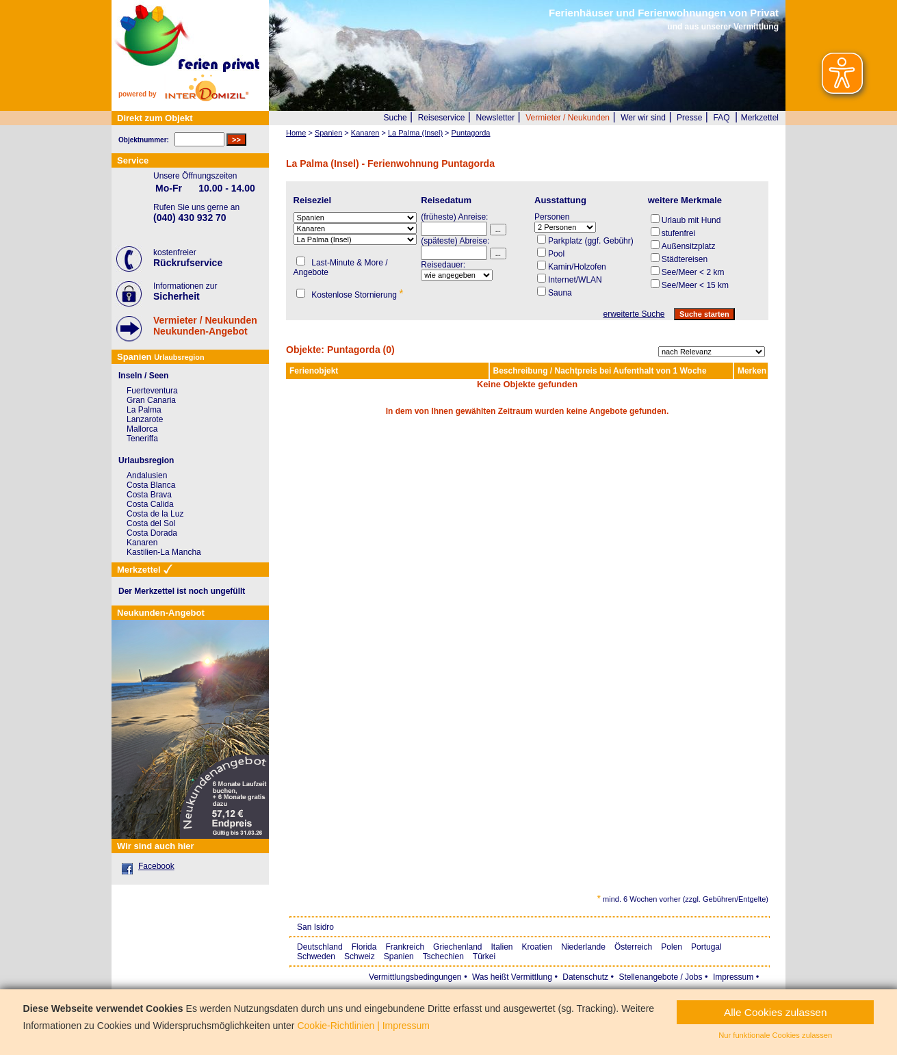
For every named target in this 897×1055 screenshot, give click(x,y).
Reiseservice (441, 117)
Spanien (399, 956)
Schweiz (359, 956)
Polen (671, 947)
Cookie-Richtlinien (335, 1025)
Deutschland (320, 947)
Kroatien (537, 947)
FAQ (722, 117)
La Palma (144, 410)
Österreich (633, 947)
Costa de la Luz (155, 514)
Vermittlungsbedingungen (415, 977)
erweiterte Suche (633, 314)
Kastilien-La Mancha (164, 552)
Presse (689, 117)
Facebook (156, 866)
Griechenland (457, 947)
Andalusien (147, 475)
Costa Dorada (152, 533)
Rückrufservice (187, 262)
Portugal (706, 947)
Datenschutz (585, 977)
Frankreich (404, 947)
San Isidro (315, 927)
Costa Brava (149, 494)
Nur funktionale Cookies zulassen (775, 1035)
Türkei (484, 956)
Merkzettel (760, 117)
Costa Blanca (151, 485)
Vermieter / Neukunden (567, 117)
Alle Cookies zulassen (775, 1012)
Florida (364, 947)
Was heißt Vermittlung (512, 977)
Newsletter (495, 117)
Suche (395, 117)
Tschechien (443, 956)
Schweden (316, 956)
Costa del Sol (151, 523)
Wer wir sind (643, 117)
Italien (501, 947)
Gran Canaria (151, 400)
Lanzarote (145, 419)
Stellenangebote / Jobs (660, 977)
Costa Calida (150, 504)
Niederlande (583, 947)
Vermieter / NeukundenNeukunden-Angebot (205, 326)
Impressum (733, 977)
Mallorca (142, 429)
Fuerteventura (152, 390)
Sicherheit (176, 296)
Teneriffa (142, 438)
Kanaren (142, 542)
